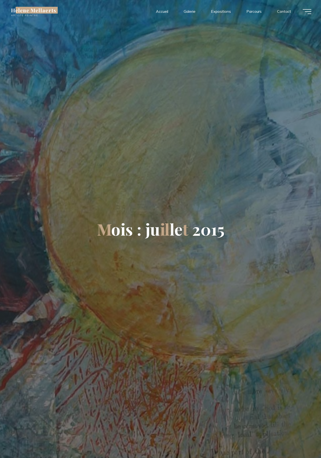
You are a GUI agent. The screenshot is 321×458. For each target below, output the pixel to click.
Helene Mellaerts (33, 10)
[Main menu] (307, 11)
